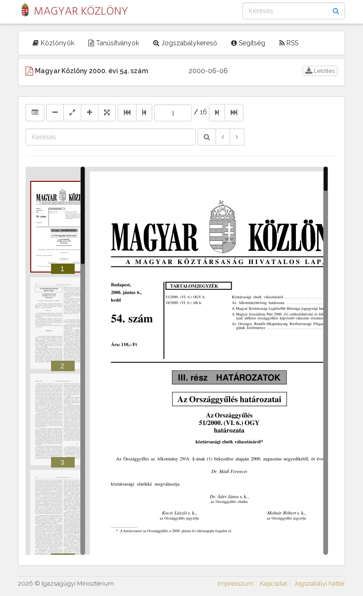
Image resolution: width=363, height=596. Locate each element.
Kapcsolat (273, 583)
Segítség (248, 43)
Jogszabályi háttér (319, 583)
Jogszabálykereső (185, 43)
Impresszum (235, 583)
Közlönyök (53, 43)
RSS (288, 43)
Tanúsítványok (113, 43)
